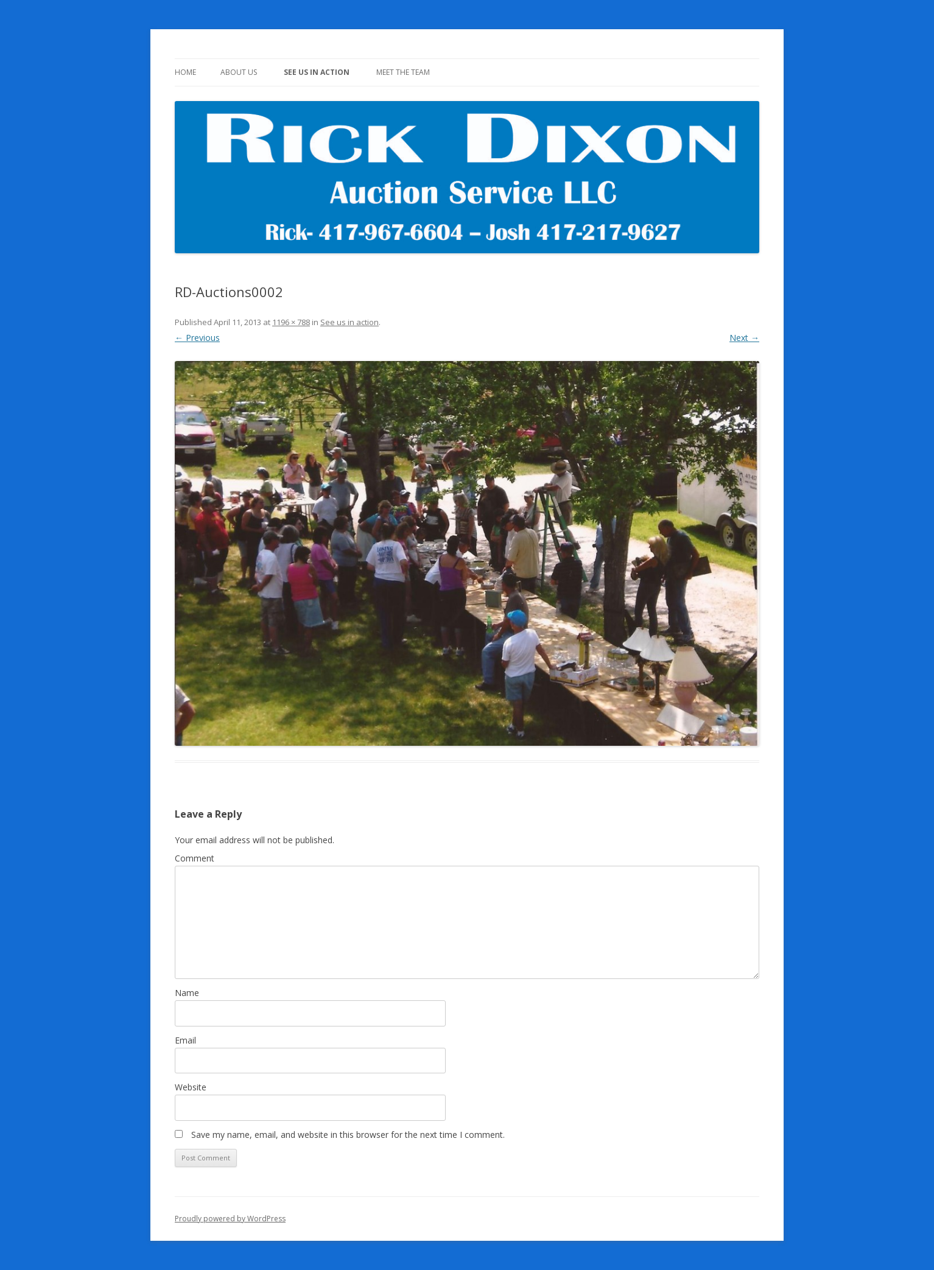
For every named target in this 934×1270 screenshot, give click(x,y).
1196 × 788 (291, 322)
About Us (238, 72)
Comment (194, 858)
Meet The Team (403, 72)
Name (187, 992)
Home (185, 72)
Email (185, 1040)
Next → (744, 337)
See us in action (316, 72)
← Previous (197, 337)
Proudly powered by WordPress (230, 1218)
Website (190, 1087)
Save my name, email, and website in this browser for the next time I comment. (348, 1134)
